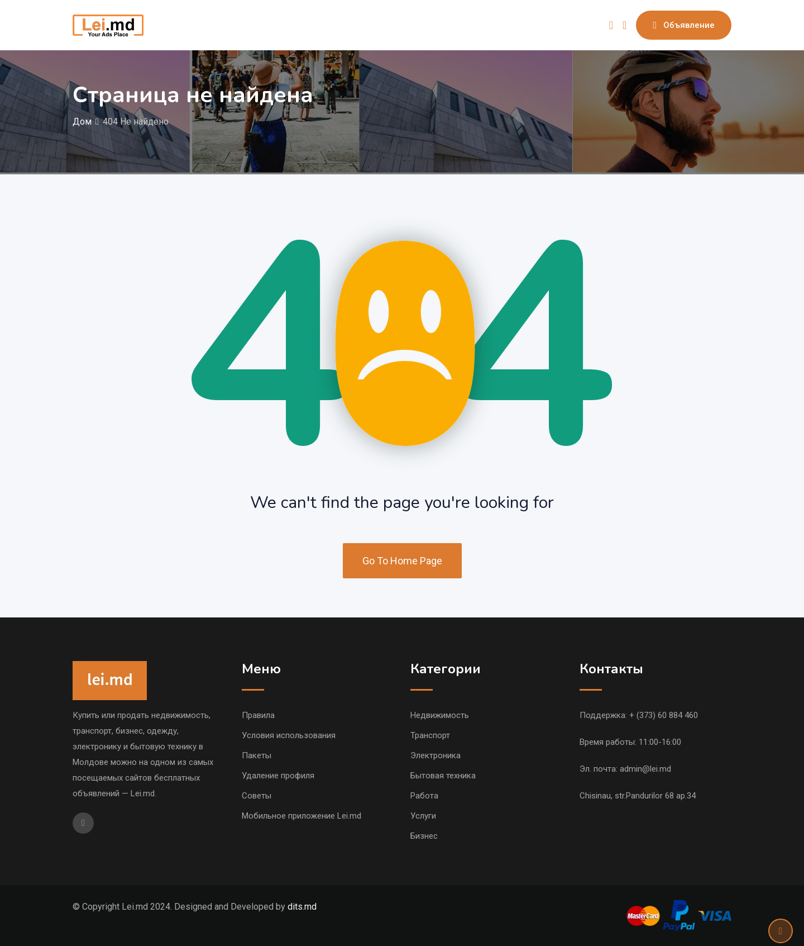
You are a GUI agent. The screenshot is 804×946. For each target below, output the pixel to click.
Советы (256, 796)
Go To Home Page (402, 561)
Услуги (423, 816)
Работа (424, 796)
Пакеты (256, 755)
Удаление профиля (278, 776)
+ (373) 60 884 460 (663, 715)
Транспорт (430, 735)
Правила (258, 715)
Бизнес (424, 836)
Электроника (435, 755)
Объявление (684, 25)
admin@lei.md (645, 769)
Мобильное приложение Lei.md (301, 816)
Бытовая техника (443, 776)
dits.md (302, 906)
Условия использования (289, 735)
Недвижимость (439, 715)
